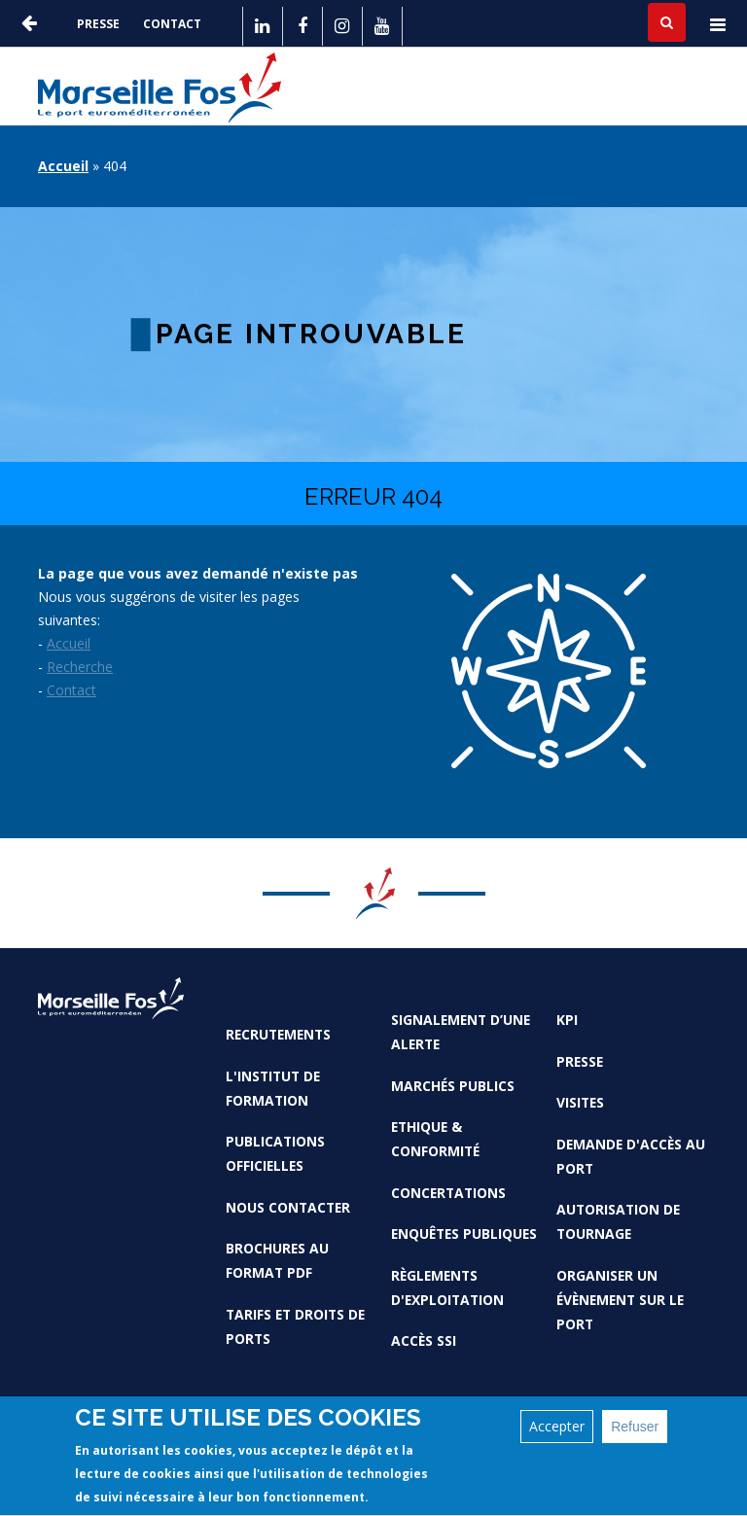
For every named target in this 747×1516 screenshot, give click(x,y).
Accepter (557, 1432)
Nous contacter (288, 1207)
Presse (98, 24)
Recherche (80, 666)
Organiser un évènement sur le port (620, 1299)
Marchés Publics (453, 1085)
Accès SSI (423, 1340)
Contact (172, 24)
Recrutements (278, 1034)
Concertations (448, 1192)
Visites (580, 1102)
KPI (567, 1019)
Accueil (63, 166)
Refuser (634, 1432)
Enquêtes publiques (464, 1233)
